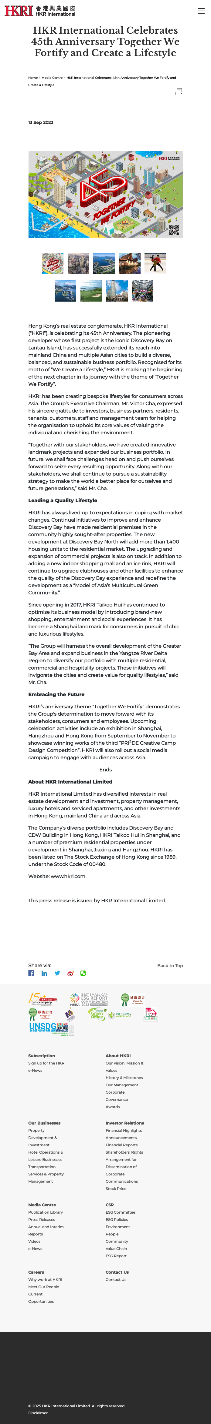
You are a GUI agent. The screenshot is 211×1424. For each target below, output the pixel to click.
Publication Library (45, 1212)
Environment (118, 1227)
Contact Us (117, 1272)
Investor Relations (125, 1123)
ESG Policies (117, 1219)
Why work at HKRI (45, 1279)
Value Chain (116, 1248)
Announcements (121, 1137)
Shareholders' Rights (124, 1152)
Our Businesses (44, 1123)
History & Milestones (124, 1077)
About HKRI (118, 1055)
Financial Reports (122, 1145)
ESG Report (116, 1256)
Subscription (41, 1055)
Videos (34, 1241)
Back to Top (170, 965)
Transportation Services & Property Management (46, 1174)
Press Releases (41, 1219)
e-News (35, 1248)
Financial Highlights (124, 1130)
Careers (36, 1272)
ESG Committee (120, 1212)
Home (33, 78)
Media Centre (52, 78)
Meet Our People (43, 1287)
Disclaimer (38, 1413)
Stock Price (116, 1188)
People (112, 1234)
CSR (110, 1204)
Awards (113, 1107)
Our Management (122, 1085)
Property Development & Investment (42, 1137)
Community (117, 1241)
